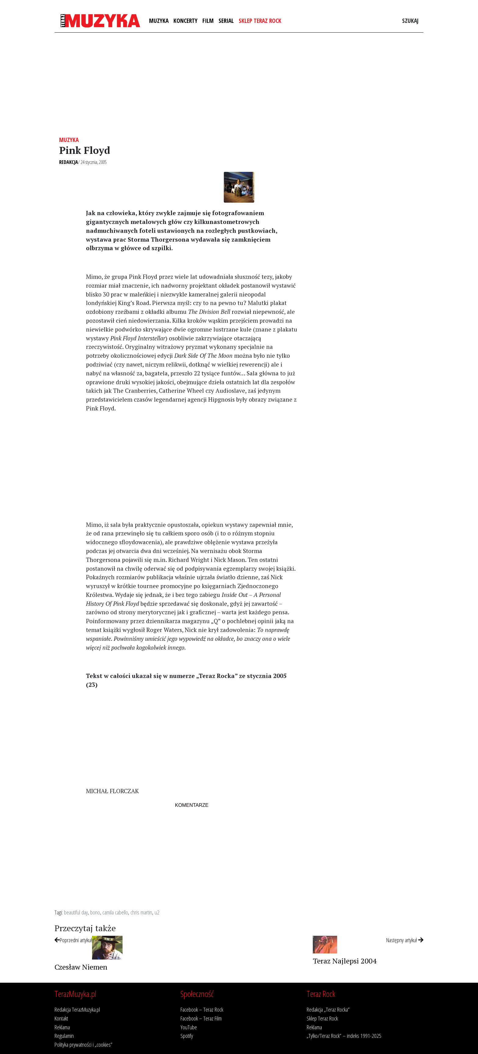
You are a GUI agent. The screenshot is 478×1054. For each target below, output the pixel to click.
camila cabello (115, 912)
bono (95, 912)
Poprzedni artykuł (73, 940)
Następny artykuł (404, 940)
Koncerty (185, 20)
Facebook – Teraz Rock (201, 1009)
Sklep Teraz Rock (260, 20)
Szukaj (410, 20)
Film (208, 20)
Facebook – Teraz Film (201, 1018)
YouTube (188, 1027)
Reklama (62, 1027)
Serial (226, 20)
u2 (157, 912)
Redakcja (68, 162)
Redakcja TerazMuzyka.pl (77, 1009)
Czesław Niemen (81, 967)
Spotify (186, 1035)
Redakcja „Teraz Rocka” (328, 1009)
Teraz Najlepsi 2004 (344, 961)
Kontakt (61, 1018)
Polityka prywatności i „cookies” (83, 1044)
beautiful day (76, 912)
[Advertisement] (239, 84)
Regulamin (64, 1035)
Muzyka (159, 20)
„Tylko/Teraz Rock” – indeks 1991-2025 (344, 1035)
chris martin (141, 912)
